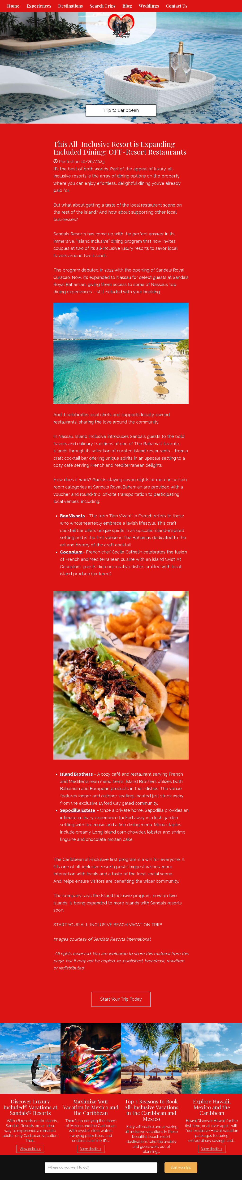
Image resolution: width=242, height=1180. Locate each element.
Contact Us (176, 6)
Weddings (149, 6)
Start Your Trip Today (121, 999)
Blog (127, 6)
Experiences (38, 6)
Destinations (70, 6)
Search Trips (102, 6)
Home (13, 6)
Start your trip (181, 1167)
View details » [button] (30, 1149)
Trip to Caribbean (121, 110)
